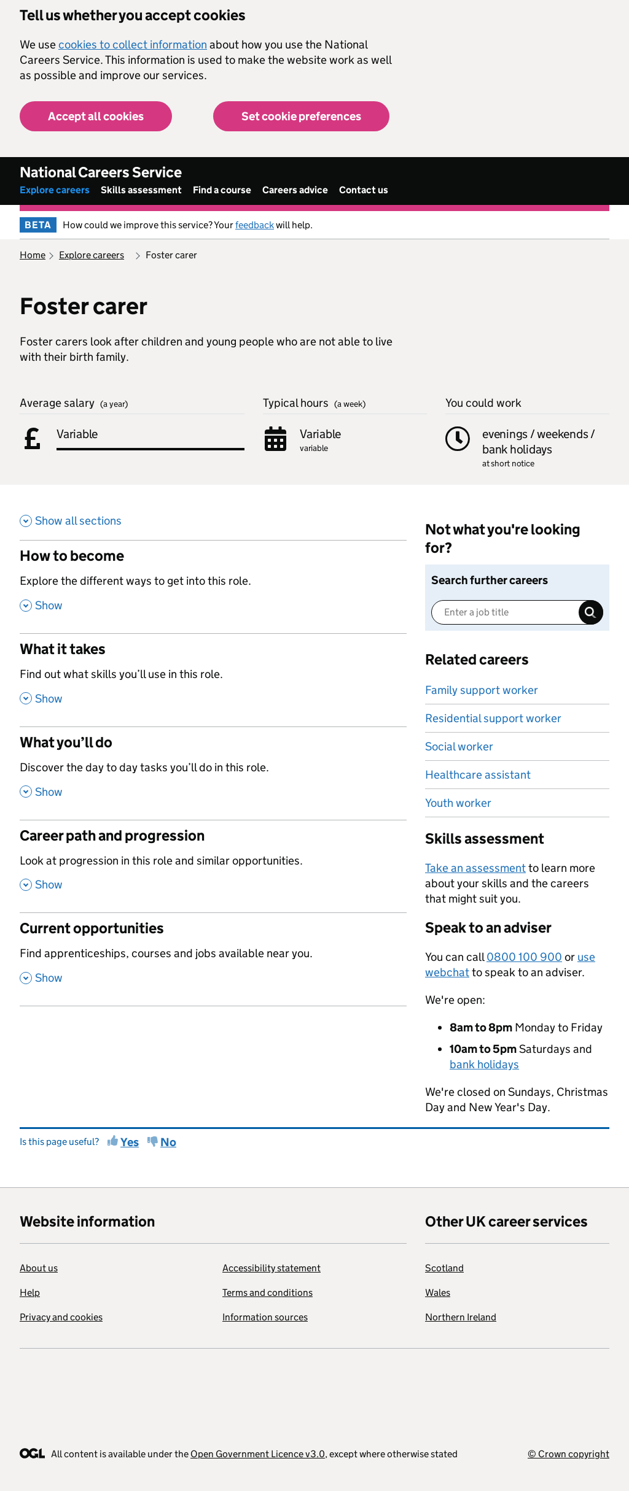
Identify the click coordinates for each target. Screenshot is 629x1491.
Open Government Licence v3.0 (257, 1454)
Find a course (222, 190)
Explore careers (55, 190)
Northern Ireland (460, 1317)
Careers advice (295, 190)
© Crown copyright (568, 1454)
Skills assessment (141, 190)
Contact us (363, 190)
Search (591, 612)
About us (39, 1268)
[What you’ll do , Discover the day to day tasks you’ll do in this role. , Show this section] (213, 773)
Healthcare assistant (478, 775)
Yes (129, 1142)
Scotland (444, 1268)
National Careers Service (101, 172)
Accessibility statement (271, 1268)
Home (32, 255)
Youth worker (458, 803)
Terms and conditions (267, 1292)
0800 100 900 (524, 957)
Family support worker (481, 690)
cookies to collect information (132, 44)
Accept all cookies (96, 116)
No (168, 1142)
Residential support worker (493, 718)
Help (30, 1292)
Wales (437, 1292)
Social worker (459, 746)
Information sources (265, 1317)
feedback (254, 225)
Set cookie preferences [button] (301, 116)
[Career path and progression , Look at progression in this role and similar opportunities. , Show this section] (213, 866)
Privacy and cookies (61, 1317)
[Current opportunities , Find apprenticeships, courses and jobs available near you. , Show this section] (213, 959)
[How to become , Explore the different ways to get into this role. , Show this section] (213, 586)
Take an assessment (475, 868)
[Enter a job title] (517, 612)
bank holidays (484, 1064)
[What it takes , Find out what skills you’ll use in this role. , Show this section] (213, 679)
